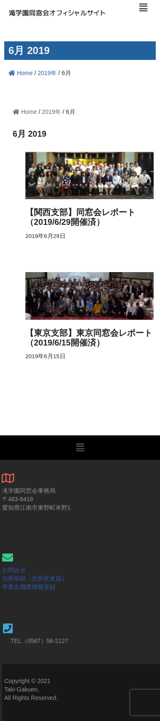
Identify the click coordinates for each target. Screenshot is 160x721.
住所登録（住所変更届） (34, 578)
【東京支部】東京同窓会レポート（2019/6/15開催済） (88, 337)
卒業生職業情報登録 (28, 586)
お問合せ (14, 570)
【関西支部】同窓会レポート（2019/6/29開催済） (80, 217)
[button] (80, 448)
